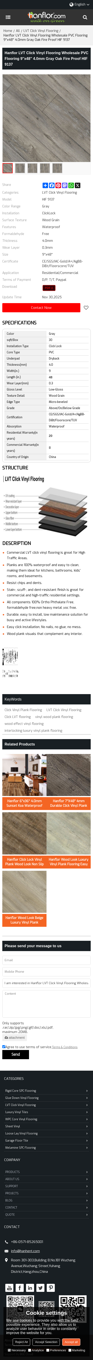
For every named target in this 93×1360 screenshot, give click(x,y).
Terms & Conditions (65, 1047)
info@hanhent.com (25, 1251)
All (18, 31)
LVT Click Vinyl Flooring (40, 31)
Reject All (21, 1342)
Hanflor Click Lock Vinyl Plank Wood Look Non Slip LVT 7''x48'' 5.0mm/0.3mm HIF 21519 (24, 862)
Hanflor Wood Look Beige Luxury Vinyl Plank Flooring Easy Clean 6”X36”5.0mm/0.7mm (24, 920)
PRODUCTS (46, 1172)
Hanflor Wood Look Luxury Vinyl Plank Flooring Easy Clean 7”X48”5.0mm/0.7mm (68, 862)
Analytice (36, 1350)
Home (7, 31)
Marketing (76, 1350)
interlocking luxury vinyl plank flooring (33, 731)
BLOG (46, 1200)
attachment (15, 1037)
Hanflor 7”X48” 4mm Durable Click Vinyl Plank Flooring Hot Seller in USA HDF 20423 (68, 803)
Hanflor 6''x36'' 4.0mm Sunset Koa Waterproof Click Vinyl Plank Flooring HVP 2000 (24, 803)
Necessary (17, 1350)
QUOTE (46, 1215)
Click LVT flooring (18, 717)
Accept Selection (46, 1342)
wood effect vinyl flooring (24, 724)
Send (16, 1054)
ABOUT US (46, 1179)
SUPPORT (46, 1186)
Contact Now (41, 307)
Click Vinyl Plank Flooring (23, 710)
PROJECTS (46, 1193)
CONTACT (46, 1207)
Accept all (71, 1342)
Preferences (56, 1350)
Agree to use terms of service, (40, 1047)
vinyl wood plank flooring (54, 717)
